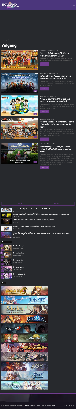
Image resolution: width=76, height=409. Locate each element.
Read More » (45, 64)
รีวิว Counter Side (18, 260)
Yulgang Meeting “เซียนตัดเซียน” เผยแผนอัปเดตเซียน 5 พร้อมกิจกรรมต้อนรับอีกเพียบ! (57, 124)
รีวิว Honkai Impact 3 (19, 274)
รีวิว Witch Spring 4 (18, 246)
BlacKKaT (43, 50)
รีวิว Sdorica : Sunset (19, 253)
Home (3, 40)
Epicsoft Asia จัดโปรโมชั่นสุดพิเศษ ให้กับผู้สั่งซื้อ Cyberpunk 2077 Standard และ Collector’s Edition (41, 214)
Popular (56, 203)
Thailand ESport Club (30, 405)
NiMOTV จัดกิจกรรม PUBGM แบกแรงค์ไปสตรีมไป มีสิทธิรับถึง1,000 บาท (33, 220)
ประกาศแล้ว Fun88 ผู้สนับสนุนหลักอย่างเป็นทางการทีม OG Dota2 (31, 209)
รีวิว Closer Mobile (18, 267)
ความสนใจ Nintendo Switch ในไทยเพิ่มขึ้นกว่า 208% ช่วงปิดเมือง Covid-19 (34, 226)
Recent (19, 203)
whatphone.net (51, 405)
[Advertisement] (38, 24)
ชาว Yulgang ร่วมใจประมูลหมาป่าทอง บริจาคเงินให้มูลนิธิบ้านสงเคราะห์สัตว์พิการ (55, 149)
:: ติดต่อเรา (39, 405)
